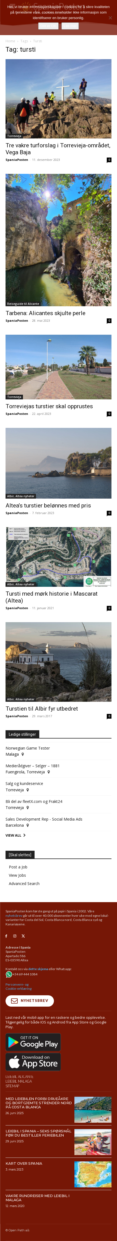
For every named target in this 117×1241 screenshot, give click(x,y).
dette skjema (38, 969)
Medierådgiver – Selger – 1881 (33, 765)
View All (13, 835)
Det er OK (48, 26)
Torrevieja (14, 136)
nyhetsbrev (14, 915)
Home (10, 41)
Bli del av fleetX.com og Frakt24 (34, 801)
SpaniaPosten (17, 160)
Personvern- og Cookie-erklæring (19, 986)
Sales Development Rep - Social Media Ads (44, 819)
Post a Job (18, 867)
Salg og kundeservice (24, 783)
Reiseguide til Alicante (23, 304)
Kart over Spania (24, 1163)
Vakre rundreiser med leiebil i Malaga (37, 1197)
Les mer (70, 26)
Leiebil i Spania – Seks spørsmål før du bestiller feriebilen (38, 1133)
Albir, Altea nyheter (20, 496)
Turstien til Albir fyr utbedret (42, 708)
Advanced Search (24, 883)
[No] (110, 17)
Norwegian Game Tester (28, 748)
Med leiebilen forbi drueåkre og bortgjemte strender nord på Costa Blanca (39, 1102)
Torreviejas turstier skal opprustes (49, 406)
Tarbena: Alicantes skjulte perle (45, 313)
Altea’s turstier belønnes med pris (48, 505)
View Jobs (17, 875)
